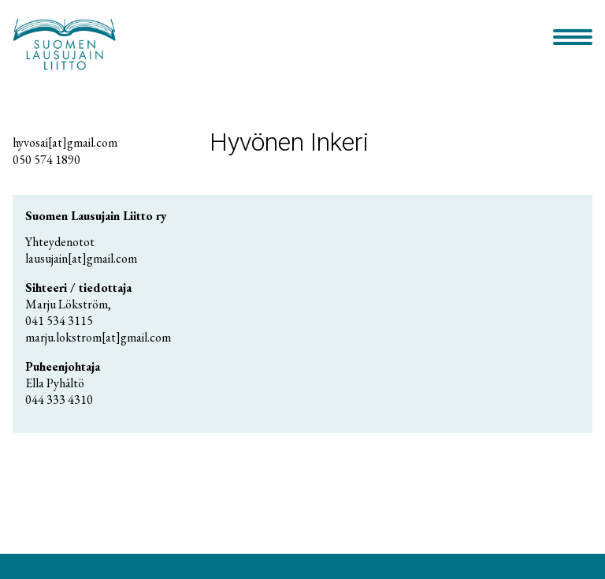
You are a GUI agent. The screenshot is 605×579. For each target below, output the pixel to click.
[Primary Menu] (572, 38)
